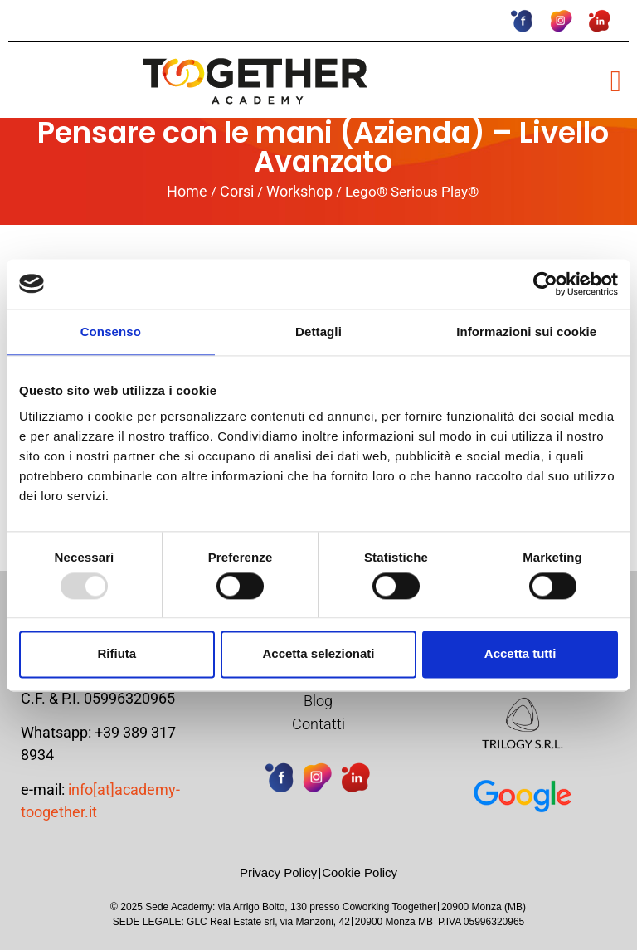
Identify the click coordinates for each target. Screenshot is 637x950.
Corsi (237, 191)
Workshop (299, 191)
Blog (318, 700)
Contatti (318, 724)
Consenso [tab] (110, 331)
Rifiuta (116, 654)
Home (187, 191)
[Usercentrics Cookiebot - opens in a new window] (545, 283)
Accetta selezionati (318, 654)
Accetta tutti (520, 654)
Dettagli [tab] (318, 331)
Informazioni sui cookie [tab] (526, 331)
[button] (616, 81)
